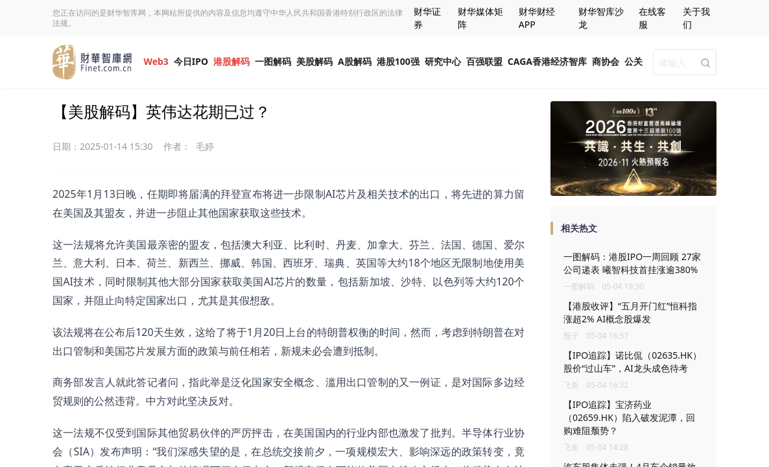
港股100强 (398, 61)
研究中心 (443, 61)
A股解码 (355, 61)
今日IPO (191, 61)
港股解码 (231, 61)
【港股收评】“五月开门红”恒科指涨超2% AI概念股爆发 (630, 312)
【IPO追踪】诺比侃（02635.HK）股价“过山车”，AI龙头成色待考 (632, 361)
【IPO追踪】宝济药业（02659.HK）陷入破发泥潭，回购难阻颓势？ (629, 417)
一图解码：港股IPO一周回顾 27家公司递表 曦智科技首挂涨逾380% (632, 263)
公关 (633, 61)
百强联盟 (484, 61)
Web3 (155, 61)
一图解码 (273, 61)
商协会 (605, 61)
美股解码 (314, 61)
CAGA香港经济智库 (547, 61)
